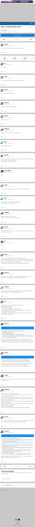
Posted (9, 45)
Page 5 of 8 (17, 39)
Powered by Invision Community (17, 525)
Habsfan (6, 155)
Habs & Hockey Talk (12, 31)
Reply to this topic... (6, 478)
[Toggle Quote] (2, 327)
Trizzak (6, 375)
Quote (5, 52)
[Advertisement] (17, 12)
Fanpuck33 (4, 30)
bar (5, 63)
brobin (5, 76)
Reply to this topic (17, 35)
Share (8, 485)
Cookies (17, 522)
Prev (4, 39)
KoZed (5, 185)
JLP (5, 241)
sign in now (27, 472)
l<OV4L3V (6, 286)
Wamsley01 (7, 389)
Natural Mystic (7, 170)
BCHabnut (6, 128)
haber (5, 142)
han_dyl (6, 44)
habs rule (6, 102)
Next (31, 39)
